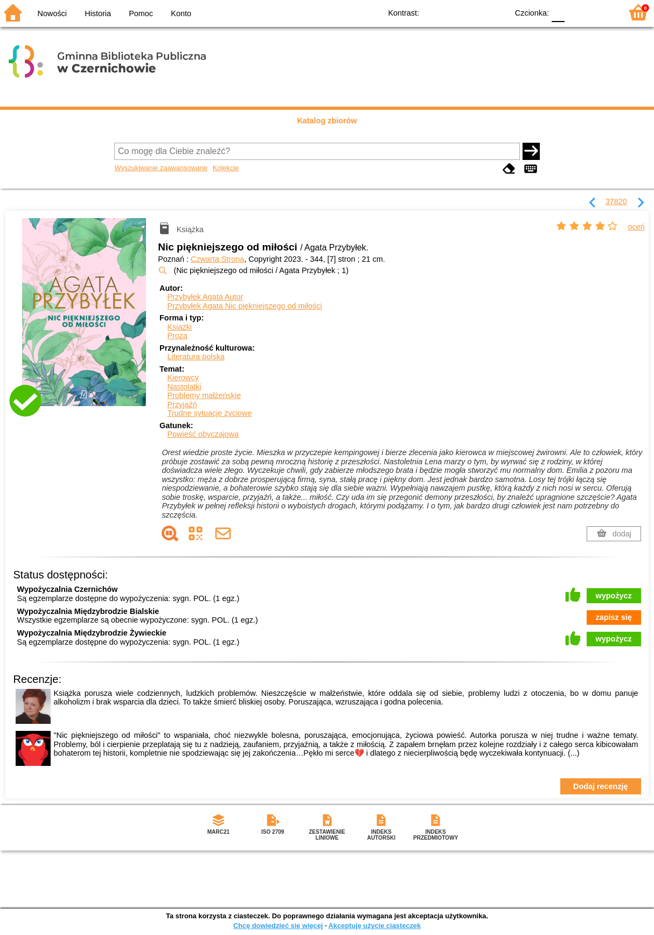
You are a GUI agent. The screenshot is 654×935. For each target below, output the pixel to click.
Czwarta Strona (217, 259)
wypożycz (614, 595)
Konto (181, 13)
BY (496, 12)
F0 (558, 12)
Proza (177, 335)
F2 (601, 12)
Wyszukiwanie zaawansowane (160, 168)
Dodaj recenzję (600, 786)
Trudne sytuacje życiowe (209, 413)
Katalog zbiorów (327, 120)
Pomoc (141, 13)
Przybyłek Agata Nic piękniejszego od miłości (244, 306)
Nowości (52, 13)
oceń (636, 226)
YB (475, 12)
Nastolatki (184, 386)
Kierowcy (182, 377)
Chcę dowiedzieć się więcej (278, 926)
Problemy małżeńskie (204, 395)
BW (453, 12)
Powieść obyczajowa (203, 434)
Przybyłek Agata (205, 296)
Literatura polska (195, 356)
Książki (179, 327)
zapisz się (614, 617)
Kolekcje (226, 168)
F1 (577, 12)
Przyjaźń (182, 404)
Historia (98, 13)
